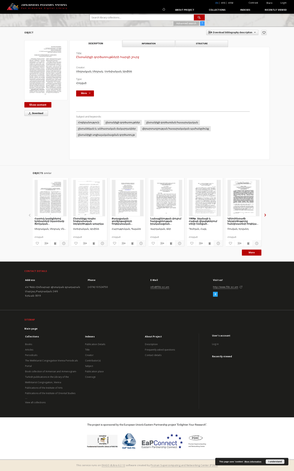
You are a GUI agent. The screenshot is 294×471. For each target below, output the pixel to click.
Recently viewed (276, 9)
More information (252, 461)
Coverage (90, 376)
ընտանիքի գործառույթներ (123, 122)
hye (223, 3)
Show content (37, 104)
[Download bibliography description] (46, 243)
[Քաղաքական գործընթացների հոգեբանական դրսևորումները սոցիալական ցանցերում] (128, 198)
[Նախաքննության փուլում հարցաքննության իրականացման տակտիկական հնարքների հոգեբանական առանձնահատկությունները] (166, 198)
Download (35, 113)
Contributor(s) (92, 360)
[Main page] (163, 10)
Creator (89, 355)
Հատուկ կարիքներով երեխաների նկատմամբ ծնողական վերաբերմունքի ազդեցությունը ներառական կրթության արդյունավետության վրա (50, 221)
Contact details (153, 355)
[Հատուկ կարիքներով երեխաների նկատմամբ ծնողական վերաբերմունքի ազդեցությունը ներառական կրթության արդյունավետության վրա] (50, 198)
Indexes (245, 9)
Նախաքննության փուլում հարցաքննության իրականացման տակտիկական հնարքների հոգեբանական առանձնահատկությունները (166, 221)
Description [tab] (95, 43)
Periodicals (31, 355)
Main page (31, 328)
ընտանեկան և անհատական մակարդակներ (107, 128)
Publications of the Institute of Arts (44, 387)
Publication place (94, 371)
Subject (89, 366)
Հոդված (81, 83)
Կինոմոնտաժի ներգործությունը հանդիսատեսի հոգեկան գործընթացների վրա (242, 221)
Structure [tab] (202, 43)
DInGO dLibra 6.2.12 (113, 465)
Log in (215, 344)
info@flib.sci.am (159, 287)
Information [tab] (149, 43)
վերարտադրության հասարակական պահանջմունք (175, 128)
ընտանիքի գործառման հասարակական (172, 122)
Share (269, 3)
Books (28, 344)
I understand (275, 461)
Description (151, 344)
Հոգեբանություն (88, 122)
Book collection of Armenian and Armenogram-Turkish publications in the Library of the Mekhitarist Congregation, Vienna (51, 377)
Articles (29, 349)
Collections (217, 9)
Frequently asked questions (160, 349)
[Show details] (63, 243)
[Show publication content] (55, 243)
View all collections (35, 402)
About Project (184, 9)
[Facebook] (215, 294)
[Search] (199, 17)
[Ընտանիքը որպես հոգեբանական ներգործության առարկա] (89, 198)
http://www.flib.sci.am (225, 287)
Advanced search (186, 23)
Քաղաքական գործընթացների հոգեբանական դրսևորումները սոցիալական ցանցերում (127, 221)
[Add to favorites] (264, 32)
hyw (230, 3)
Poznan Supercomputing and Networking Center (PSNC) (184, 465)
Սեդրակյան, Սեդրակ (89, 71)
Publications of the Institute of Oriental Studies (50, 393)
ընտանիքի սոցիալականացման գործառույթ (106, 134)
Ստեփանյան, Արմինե (118, 71)
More (252, 252)
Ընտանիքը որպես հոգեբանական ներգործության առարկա (88, 221)
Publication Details (95, 344)
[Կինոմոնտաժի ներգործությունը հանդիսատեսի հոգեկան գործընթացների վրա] (243, 198)
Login (283, 2)
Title (87, 349)
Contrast (253, 2)
